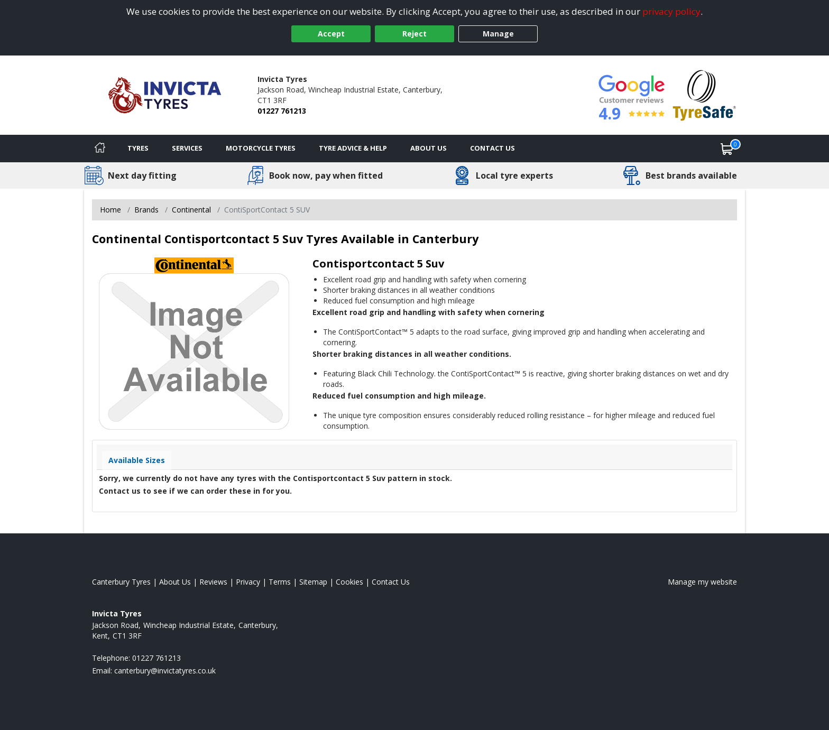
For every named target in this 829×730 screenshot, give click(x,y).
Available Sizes (136, 460)
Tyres (138, 148)
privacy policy (671, 11)
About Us (428, 148)
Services (187, 148)
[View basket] (727, 148)
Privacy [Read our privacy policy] (248, 582)
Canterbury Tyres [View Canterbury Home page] (121, 582)
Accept (331, 34)
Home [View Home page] (110, 210)
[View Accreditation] (704, 94)
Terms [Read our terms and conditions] (280, 582)
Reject (414, 34)
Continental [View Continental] (191, 210)
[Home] (100, 148)
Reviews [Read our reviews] (213, 582)
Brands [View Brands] (146, 210)
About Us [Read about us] (175, 582)
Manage (498, 34)
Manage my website (702, 582)
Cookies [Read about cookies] (349, 582)
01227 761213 (281, 111)
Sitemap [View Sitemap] (313, 582)
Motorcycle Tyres (261, 148)
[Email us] (165, 671)
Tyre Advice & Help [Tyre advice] (353, 148)
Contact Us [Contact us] (492, 148)
